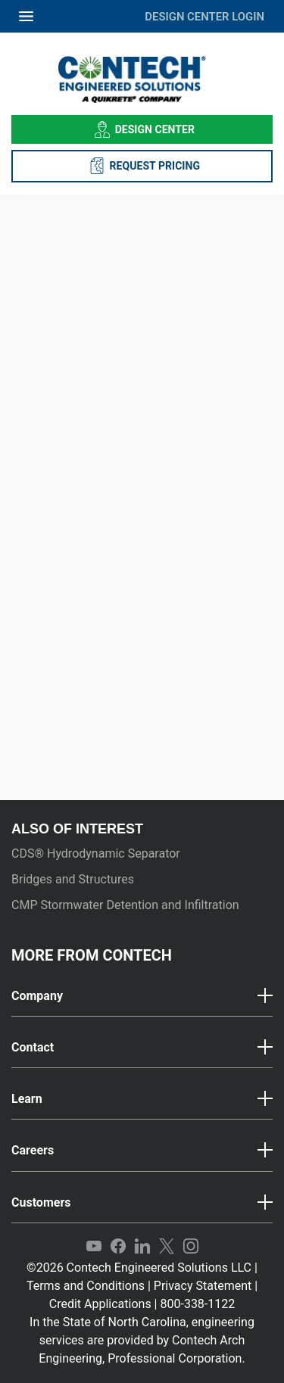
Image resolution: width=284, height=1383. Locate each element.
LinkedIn (142, 1246)
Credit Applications (100, 1304)
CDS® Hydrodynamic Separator (95, 853)
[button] (142, 996)
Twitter (166, 1246)
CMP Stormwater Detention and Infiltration (125, 905)
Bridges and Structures (72, 879)
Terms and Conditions (86, 1286)
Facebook (118, 1246)
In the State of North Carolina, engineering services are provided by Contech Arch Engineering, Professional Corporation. (142, 1340)
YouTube (94, 1246)
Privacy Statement (202, 1286)
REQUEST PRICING (142, 166)
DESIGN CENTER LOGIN (204, 16)
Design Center (142, 129)
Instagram (191, 1246)
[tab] (142, 997)
